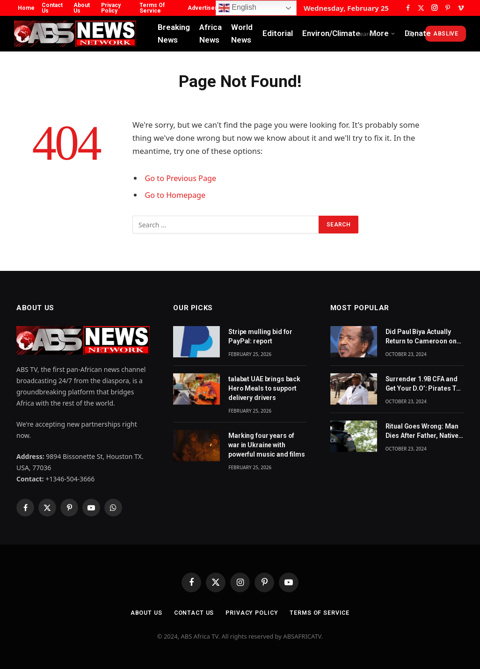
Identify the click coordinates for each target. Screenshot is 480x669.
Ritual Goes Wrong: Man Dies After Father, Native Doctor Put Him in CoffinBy (422, 431)
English (237, 8)
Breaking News (174, 33)
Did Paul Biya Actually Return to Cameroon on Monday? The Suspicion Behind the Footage (422, 337)
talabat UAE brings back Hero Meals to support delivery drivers (264, 388)
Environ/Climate (331, 33)
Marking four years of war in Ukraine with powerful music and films (266, 445)
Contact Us (52, 8)
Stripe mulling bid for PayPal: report (260, 336)
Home (26, 8)
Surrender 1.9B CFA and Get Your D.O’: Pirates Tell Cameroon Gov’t (424, 384)
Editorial (277, 33)
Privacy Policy (111, 8)
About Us (81, 8)
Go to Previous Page (181, 178)
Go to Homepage (176, 194)
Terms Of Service (152, 8)
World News (242, 33)
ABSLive (445, 33)
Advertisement (208, 8)
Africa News (210, 33)
